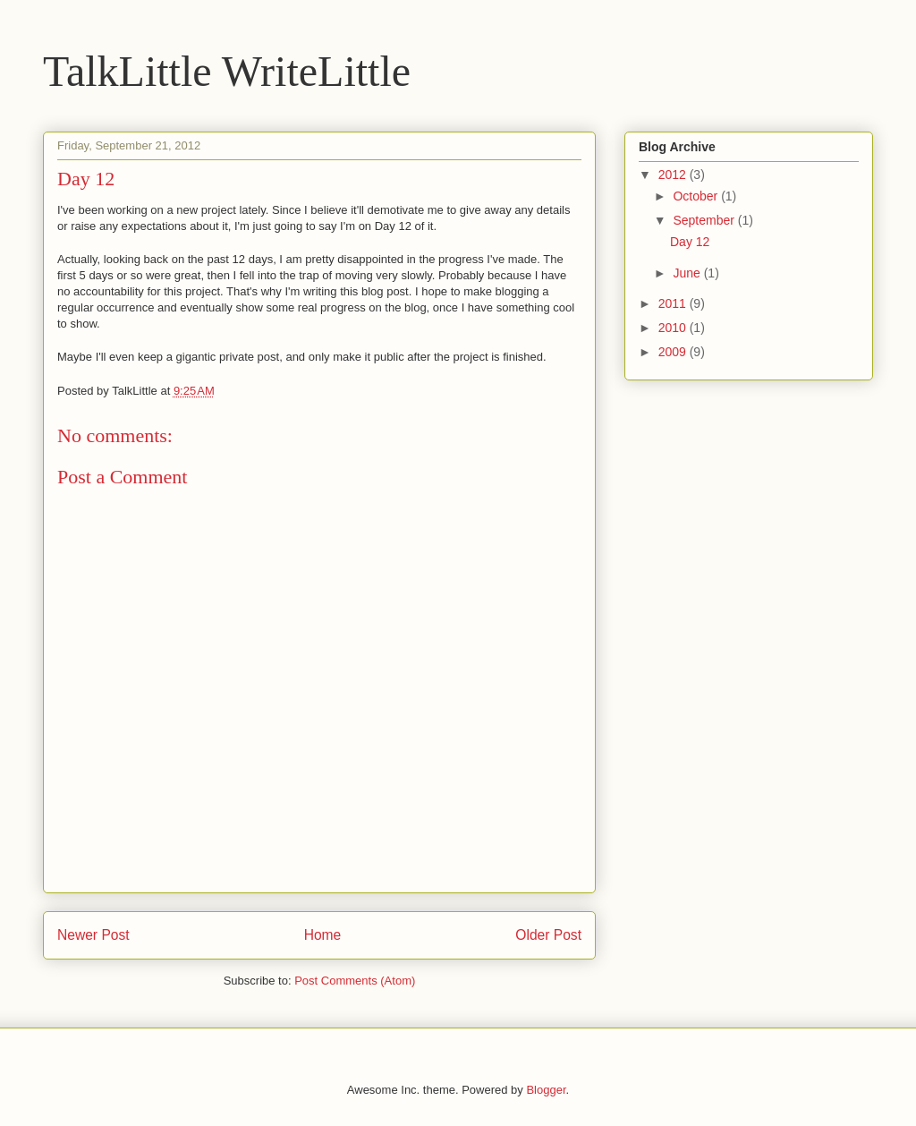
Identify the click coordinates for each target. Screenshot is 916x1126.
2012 (674, 174)
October (697, 196)
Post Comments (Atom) (354, 980)
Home (323, 935)
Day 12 (689, 242)
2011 (674, 303)
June (688, 273)
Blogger (545, 1089)
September (705, 220)
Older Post (548, 935)
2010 (674, 327)
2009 (674, 352)
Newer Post (93, 935)
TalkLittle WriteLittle (227, 71)
